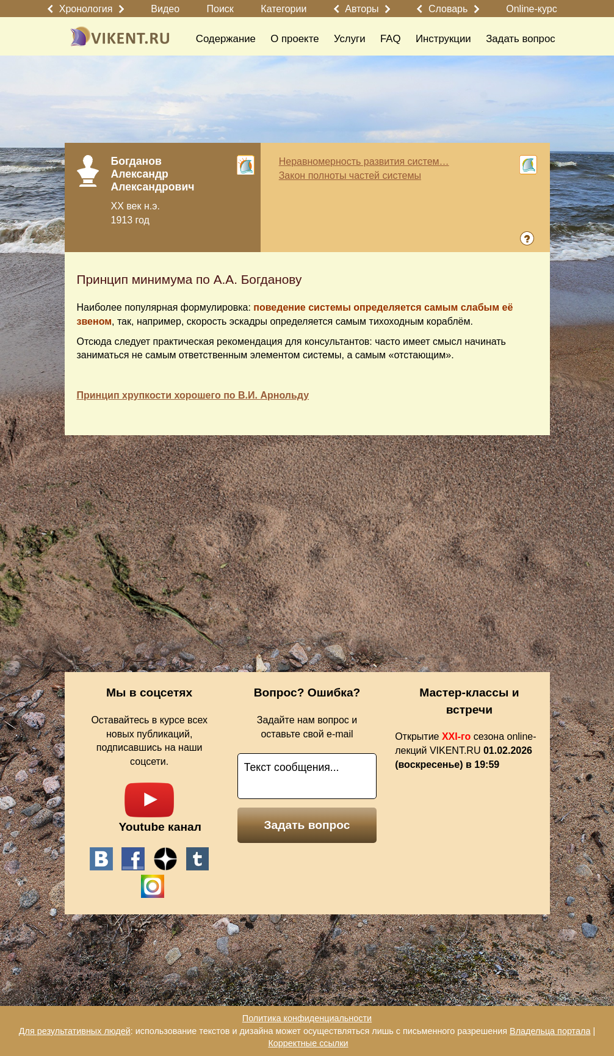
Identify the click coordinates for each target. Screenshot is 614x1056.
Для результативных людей (75, 1031)
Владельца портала (550, 1031)
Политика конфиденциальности (307, 1018)
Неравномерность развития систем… (364, 161)
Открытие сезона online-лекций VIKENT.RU (465, 750)
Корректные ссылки (308, 1043)
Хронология (86, 9)
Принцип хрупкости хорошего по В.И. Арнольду (193, 395)
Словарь (448, 9)
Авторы (361, 9)
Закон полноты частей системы (350, 175)
